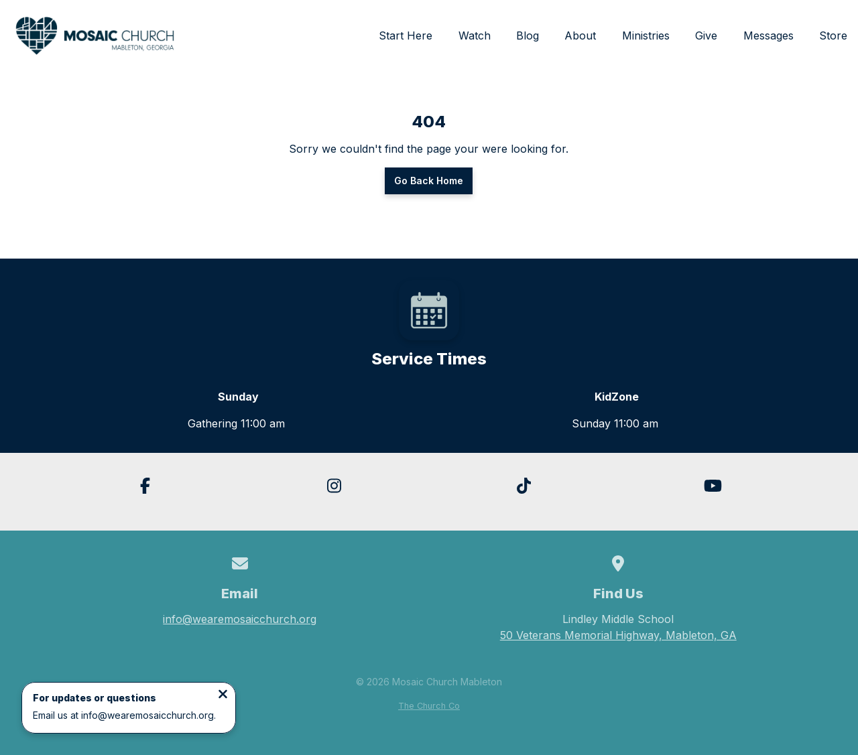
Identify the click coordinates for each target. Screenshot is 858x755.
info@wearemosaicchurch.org (239, 619)
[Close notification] (222, 695)
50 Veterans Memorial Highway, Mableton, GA (618, 635)
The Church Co (429, 706)
